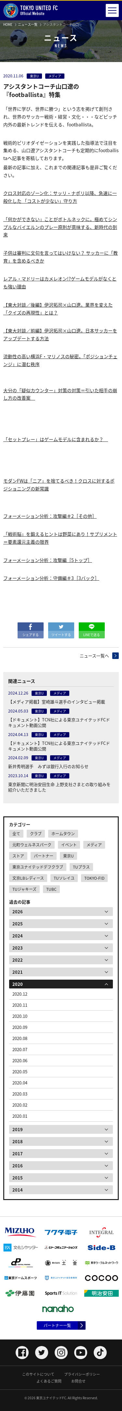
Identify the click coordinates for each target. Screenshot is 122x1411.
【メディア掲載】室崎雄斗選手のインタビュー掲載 (56, 701)
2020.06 (19, 1060)
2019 (17, 1129)
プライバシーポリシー (82, 1374)
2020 (17, 984)
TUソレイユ (64, 878)
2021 (17, 972)
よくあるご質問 (48, 1381)
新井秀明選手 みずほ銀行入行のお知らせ (48, 766)
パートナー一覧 (57, 1325)
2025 (17, 924)
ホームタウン (63, 834)
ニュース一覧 (27, 24)
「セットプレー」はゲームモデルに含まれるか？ (55, 439)
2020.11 (19, 1005)
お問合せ (78, 1381)
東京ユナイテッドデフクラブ (37, 867)
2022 (17, 960)
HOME (7, 24)
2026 (17, 911)
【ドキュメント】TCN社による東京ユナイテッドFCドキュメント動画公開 (59, 722)
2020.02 (19, 1105)
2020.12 (19, 994)
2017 (17, 1153)
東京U (68, 856)
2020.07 (19, 1049)
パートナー (43, 856)
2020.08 (19, 1038)
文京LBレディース (28, 878)
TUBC (51, 889)
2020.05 (19, 1071)
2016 (17, 1165)
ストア (18, 856)
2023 (17, 948)
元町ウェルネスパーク (31, 845)
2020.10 (19, 1016)
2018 (17, 1141)
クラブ (36, 834)
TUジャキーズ (24, 889)
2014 (17, 1190)
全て (16, 834)
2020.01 (19, 1116)
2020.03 (19, 1094)
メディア (94, 845)
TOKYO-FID (94, 878)
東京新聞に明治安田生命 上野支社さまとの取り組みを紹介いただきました (59, 787)
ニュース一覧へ (94, 655)
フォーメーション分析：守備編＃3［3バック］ (51, 578)
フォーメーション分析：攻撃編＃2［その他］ (50, 516)
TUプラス (81, 867)
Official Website (30, 10)
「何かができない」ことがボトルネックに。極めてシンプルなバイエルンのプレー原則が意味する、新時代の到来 (60, 227)
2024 (17, 936)
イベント (69, 845)
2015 (17, 1178)
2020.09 (19, 1027)
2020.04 (19, 1083)
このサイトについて (38, 1374)
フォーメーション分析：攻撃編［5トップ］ (47, 560)
